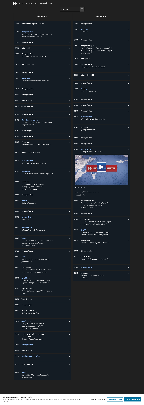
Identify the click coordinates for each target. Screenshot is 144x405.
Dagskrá (43, 3)
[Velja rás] (35, 3)
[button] (42, 23)
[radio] (42, 16)
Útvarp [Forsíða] (21, 3)
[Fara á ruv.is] (15, 3)
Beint (31, 3)
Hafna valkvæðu (115, 399)
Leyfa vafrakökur (133, 399)
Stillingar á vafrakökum (98, 399)
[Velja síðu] (26, 3)
